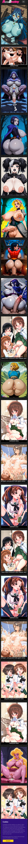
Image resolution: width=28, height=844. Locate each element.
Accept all (8, 840)
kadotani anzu (14, 526)
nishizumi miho (14, 441)
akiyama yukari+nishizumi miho (14, 699)
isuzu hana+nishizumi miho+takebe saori (14, 358)
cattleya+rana (14, 65)
